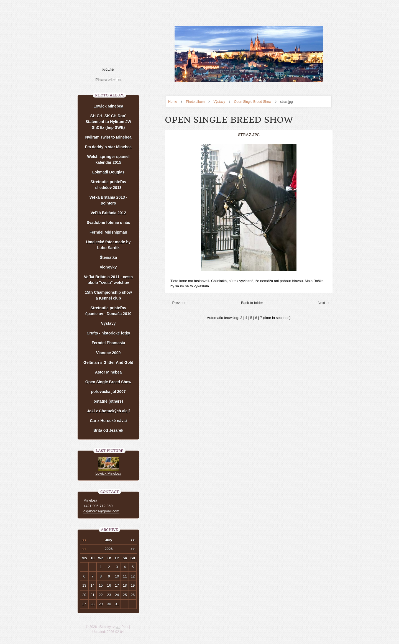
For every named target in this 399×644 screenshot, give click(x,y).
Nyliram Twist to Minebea (108, 137)
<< (84, 540)
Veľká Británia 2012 (108, 213)
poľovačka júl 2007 (108, 391)
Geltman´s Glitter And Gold (108, 362)
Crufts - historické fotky (108, 333)
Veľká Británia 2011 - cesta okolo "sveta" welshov (108, 280)
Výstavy (219, 102)
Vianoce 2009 (108, 353)
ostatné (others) (108, 401)
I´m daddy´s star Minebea (108, 147)
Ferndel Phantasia (108, 343)
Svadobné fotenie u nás (108, 222)
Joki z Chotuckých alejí (108, 411)
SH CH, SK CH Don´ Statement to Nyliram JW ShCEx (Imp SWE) (108, 122)
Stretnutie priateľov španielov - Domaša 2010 (108, 311)
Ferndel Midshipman (108, 232)
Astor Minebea (108, 372)
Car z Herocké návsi (108, 420)
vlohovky (108, 267)
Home (172, 102)
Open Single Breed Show (253, 102)
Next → (324, 303)
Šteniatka (108, 257)
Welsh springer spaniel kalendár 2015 (108, 159)
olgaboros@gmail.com (101, 511)
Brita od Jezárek (108, 430)
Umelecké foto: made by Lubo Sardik (108, 245)
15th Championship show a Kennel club (108, 295)
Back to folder (252, 303)
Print (124, 627)
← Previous (177, 303)
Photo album (195, 102)
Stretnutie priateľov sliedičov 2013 (108, 185)
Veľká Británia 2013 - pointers (108, 200)
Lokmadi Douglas (108, 172)
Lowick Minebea (108, 106)
